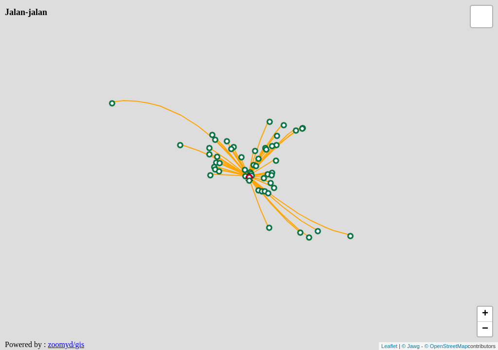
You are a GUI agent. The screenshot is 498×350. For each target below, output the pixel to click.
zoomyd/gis (66, 344)
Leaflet (389, 346)
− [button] (485, 329)
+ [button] (485, 314)
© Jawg (411, 346)
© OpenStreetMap (446, 346)
